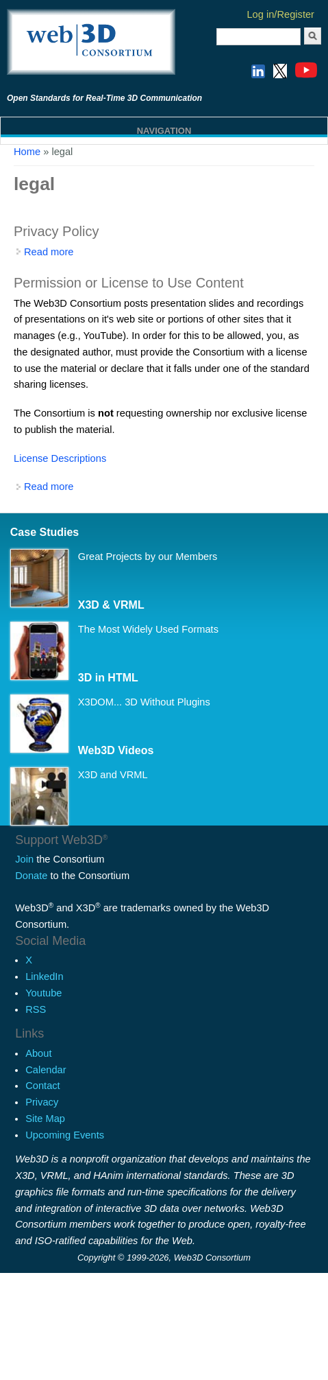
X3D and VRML (113, 774)
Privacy (41, 1102)
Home (27, 151)
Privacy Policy (56, 231)
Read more (49, 251)
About (38, 1053)
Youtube (43, 992)
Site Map (45, 1118)
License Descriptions (60, 458)
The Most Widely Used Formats (148, 629)
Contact (42, 1085)
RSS (35, 1009)
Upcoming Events (64, 1135)
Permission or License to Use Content (129, 282)
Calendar (45, 1069)
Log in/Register (280, 14)
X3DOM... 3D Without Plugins (144, 702)
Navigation (164, 131)
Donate (31, 875)
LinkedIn (44, 976)
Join (24, 859)
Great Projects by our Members (148, 556)
